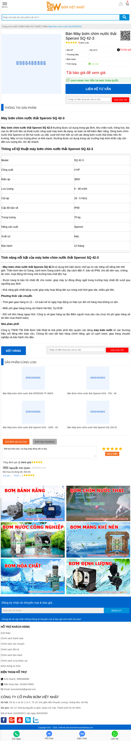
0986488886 (23, 679)
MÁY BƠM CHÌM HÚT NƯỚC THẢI (30, 26)
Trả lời (6, 475)
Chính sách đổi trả (10, 649)
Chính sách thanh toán (12, 638)
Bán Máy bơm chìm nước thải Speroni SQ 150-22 (92, 427)
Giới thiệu (6, 633)
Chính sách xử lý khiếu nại (14, 660)
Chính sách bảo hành (11, 655)
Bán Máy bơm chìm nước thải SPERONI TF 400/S (28, 393)
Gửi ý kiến (112, 454)
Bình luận (84, 43)
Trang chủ (7, 26)
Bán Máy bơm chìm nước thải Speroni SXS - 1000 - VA (30, 427)
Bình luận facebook (44, 441)
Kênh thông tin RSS (11, 666)
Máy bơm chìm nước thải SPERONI (65, 26)
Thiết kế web (63, 727)
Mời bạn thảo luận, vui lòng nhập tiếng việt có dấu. (50, 452)
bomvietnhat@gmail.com (23, 689)
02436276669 (27, 684)
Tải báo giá (124, 49)
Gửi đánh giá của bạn (16, 441)
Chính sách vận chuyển (12, 644)
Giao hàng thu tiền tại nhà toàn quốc (94, 80)
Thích (15, 475)
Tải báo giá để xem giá (85, 72)
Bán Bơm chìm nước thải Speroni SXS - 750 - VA (92, 393)
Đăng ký (117, 610)
